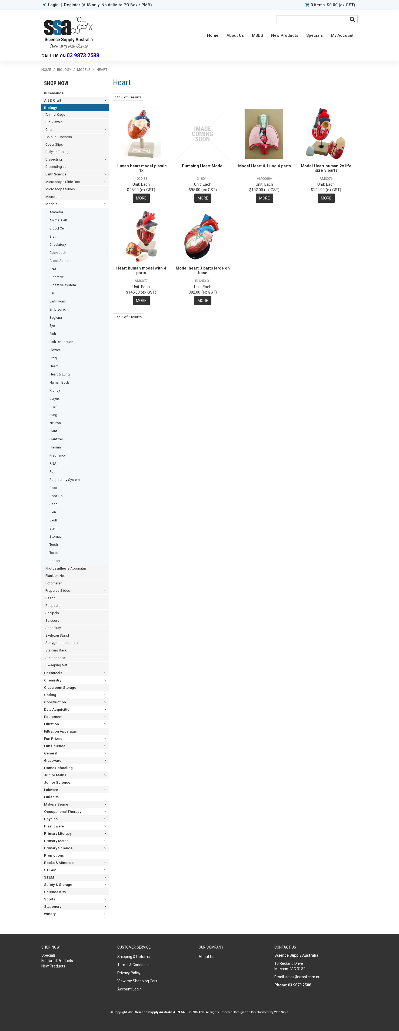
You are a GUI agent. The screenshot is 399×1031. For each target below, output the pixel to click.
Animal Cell (58, 220)
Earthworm (57, 301)
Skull (53, 520)
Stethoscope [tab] (55, 658)
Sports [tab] (49, 899)
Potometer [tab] (53, 583)
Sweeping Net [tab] (56, 665)
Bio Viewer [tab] (53, 122)
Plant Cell (56, 439)
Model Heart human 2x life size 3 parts (326, 168)
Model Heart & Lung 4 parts (264, 166)
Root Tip (56, 496)
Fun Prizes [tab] (53, 738)
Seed (53, 504)
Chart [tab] (49, 130)
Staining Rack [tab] (55, 650)
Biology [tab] (50, 107)
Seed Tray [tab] (53, 628)
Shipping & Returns (133, 956)
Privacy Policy (129, 973)
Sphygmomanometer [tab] (61, 643)
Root (53, 488)
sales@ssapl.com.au (302, 977)
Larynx (54, 399)
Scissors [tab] (52, 620)
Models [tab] (51, 204)
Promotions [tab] (54, 855)
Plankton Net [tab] (55, 576)
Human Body (59, 382)
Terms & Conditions (134, 965)
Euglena (55, 317)
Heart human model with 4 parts (141, 270)
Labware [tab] (51, 789)
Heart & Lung (59, 374)
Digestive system (62, 285)
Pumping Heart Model (203, 166)
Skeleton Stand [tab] (57, 635)
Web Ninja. (281, 1012)
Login (53, 5)
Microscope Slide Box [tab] (62, 182)
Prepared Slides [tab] (57, 590)
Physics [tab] (51, 819)
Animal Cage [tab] (55, 114)
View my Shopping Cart (137, 981)
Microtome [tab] (53, 197)
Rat (52, 472)
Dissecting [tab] (53, 159)
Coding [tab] (50, 695)
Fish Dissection (61, 342)
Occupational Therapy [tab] (62, 811)
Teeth (53, 545)
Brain (53, 236)
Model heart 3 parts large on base (203, 270)
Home (212, 35)
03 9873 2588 (83, 55)
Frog (53, 358)
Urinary (54, 561)
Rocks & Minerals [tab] (59, 862)
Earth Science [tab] (55, 174)
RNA (52, 463)
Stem (53, 528)
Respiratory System (64, 480)
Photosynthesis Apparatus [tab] (66, 568)
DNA (52, 269)
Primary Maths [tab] (56, 841)
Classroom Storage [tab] (60, 687)
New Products (284, 35)
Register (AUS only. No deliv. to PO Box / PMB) (108, 5)
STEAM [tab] (50, 870)
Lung (53, 415)
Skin (52, 512)
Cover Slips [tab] (54, 144)
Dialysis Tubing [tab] (57, 152)
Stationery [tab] (52, 906)
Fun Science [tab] (54, 746)
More (141, 198)
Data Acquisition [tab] (58, 709)
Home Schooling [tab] (58, 768)
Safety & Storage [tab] (58, 884)
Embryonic (57, 309)
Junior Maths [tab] (55, 775)
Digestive (56, 277)
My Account (342, 35)
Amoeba (56, 212)
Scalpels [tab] (52, 613)
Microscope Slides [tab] (60, 189)
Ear (51, 293)
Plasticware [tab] (54, 826)
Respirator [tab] (53, 606)
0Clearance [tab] (54, 93)
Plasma (55, 447)
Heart (53, 366)
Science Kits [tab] (55, 892)
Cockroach (57, 253)
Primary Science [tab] (58, 848)
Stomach (56, 536)
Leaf (52, 407)
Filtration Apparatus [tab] (60, 731)
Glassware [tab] (52, 760)
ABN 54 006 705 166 (188, 1012)
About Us (235, 35)
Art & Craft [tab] (52, 100)
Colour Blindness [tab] (58, 137)
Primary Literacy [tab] (58, 833)
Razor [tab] (50, 598)
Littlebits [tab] (51, 797)
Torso (53, 553)
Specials (314, 35)
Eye (52, 326)
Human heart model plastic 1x (141, 168)
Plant (53, 431)
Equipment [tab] (53, 716)
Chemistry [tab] (52, 680)
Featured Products (57, 961)
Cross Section (60, 261)
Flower (54, 350)
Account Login (129, 989)
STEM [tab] (49, 877)
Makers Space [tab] (56, 804)
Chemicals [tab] (53, 673)
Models (84, 70)
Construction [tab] (55, 702)
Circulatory (57, 244)
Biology (64, 70)
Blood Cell (57, 228)
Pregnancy (57, 455)
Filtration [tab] (51, 724)
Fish (52, 334)
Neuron (55, 423)
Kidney (54, 390)
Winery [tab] (50, 914)
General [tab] (50, 753)
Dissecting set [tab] (56, 167)
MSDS (257, 35)
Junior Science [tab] (57, 782)
